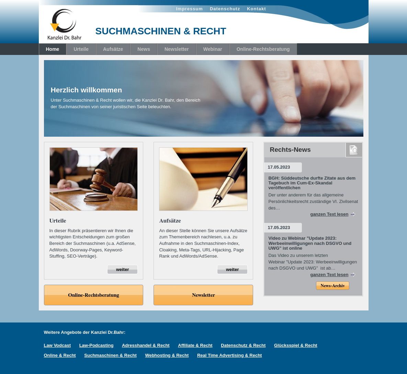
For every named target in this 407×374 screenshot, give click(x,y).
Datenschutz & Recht (243, 345)
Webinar (212, 49)
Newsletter (177, 49)
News (143, 49)
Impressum (189, 8)
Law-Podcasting (96, 345)
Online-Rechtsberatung (263, 49)
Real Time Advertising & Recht (229, 355)
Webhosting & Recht (167, 355)
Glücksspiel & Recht (295, 345)
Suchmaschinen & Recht (110, 355)
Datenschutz (225, 8)
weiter (122, 269)
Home (52, 49)
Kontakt (256, 8)
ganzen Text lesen (329, 214)
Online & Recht (60, 355)
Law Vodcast (57, 345)
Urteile (81, 49)
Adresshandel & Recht (146, 345)
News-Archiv (332, 286)
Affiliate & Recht (195, 345)
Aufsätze (113, 49)
